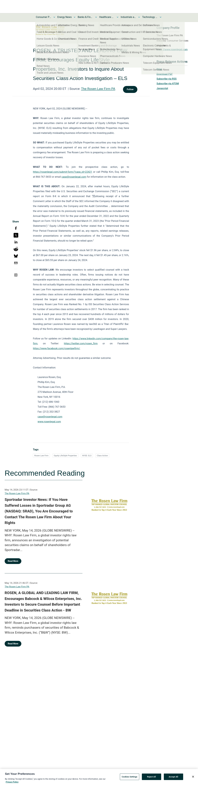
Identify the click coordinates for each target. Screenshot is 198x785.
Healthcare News (107, 17)
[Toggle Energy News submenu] (74, 17)
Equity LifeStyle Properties (65, 455)
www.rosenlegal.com (49, 421)
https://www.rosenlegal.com (172, 49)
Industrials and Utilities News (128, 17)
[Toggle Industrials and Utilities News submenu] (139, 17)
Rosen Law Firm (41, 455)
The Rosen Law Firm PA (98, 89)
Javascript (162, 88)
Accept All (173, 781)
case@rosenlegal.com (74, 176)
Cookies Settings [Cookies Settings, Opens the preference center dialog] (129, 781)
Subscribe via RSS (167, 78)
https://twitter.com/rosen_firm (81, 343)
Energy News (64, 17)
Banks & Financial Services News (85, 17)
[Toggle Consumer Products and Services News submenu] (54, 17)
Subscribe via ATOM (168, 83)
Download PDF (165, 74)
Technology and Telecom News (150, 17)
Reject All (151, 781)
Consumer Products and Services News (43, 17)
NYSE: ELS (86, 455)
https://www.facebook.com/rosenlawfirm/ (56, 348)
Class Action (102, 455)
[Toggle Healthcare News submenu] (117, 17)
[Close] (193, 781)
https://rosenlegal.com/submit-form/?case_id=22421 (62, 171)
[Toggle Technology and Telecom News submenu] (160, 17)
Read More (13, 561)
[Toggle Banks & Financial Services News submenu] (96, 17)
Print (159, 69)
